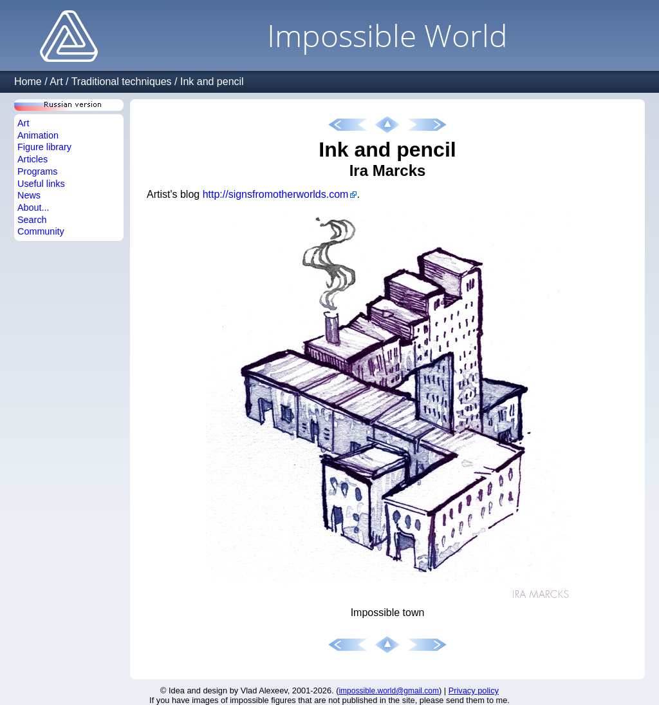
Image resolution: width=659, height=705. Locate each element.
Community (40, 231)
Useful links (41, 184)
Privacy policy (474, 690)
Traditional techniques (121, 81)
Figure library (44, 147)
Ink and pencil (212, 81)
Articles (32, 159)
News (29, 195)
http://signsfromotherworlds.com (276, 194)
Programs (37, 171)
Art (56, 81)
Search (32, 220)
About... (33, 207)
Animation (38, 135)
